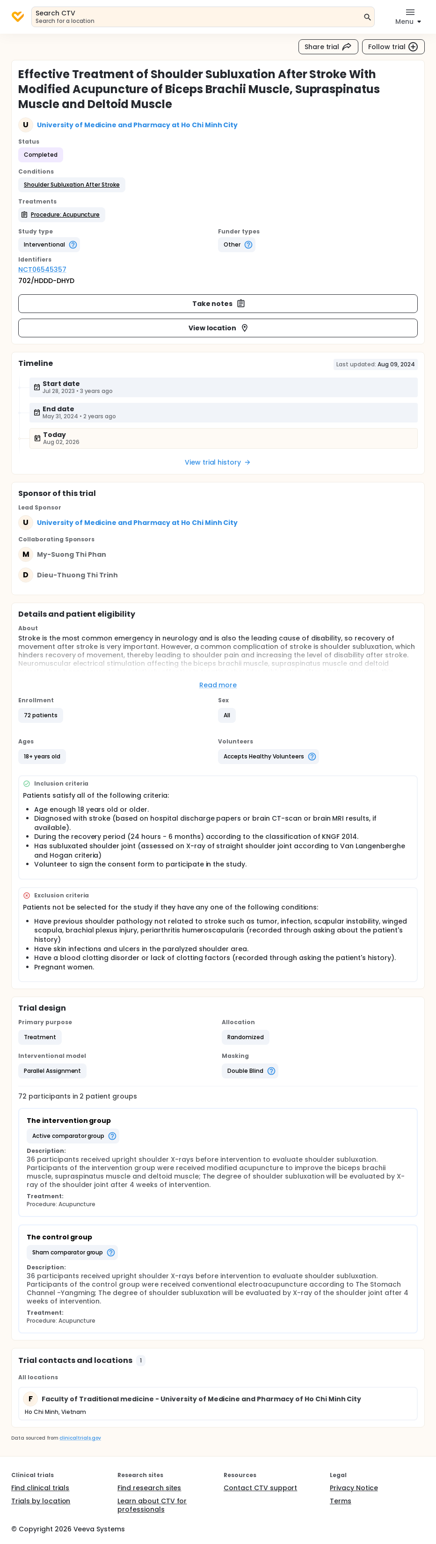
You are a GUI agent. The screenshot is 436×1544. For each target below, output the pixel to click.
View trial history (218, 462)
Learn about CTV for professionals (152, 1505)
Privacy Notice (354, 1488)
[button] (71, 184)
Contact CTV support (260, 1488)
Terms (340, 1501)
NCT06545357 (42, 269)
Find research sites (149, 1488)
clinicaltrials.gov (80, 1438)
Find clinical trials (40, 1488)
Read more (218, 685)
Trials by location (40, 1501)
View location (219, 328)
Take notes (219, 303)
